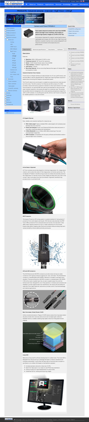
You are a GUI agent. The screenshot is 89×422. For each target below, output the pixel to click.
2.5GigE (14, 56)
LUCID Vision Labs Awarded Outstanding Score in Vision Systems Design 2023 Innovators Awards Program (77, 95)
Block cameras (12, 84)
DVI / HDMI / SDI (14, 74)
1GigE (13, 53)
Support (75, 4)
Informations (61, 419)
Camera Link (13, 70)
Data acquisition (11, 35)
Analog (12, 42)
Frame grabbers (11, 30)
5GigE (13, 58)
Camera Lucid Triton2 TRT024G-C (75, 64)
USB (11, 44)
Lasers (8, 97)
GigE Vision (13, 51)
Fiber (11, 77)
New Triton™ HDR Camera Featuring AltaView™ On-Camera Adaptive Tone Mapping (76, 89)
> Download (71, 35)
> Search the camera (73, 31)
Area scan (11, 40)
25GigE (14, 63)
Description (26, 49)
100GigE (14, 67)
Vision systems (10, 28)
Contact (73, 1)
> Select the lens (72, 33)
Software (9, 102)
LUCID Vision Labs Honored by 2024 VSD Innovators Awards (77, 77)
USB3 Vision (13, 47)
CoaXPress (13, 72)
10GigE (14, 60)
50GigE (14, 65)
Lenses (8, 93)
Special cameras (12, 90)
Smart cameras (12, 81)
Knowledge (66, 4)
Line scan (10, 79)
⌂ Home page (17, 419)
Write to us (10, 113)
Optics (8, 100)
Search (78, 1)
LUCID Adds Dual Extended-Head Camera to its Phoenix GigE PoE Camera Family (77, 74)
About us (32, 4)
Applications (49, 4)
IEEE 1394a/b (13, 49)
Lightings (9, 95)
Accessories (10, 104)
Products (40, 4)
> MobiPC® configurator (74, 29)
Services (58, 4)
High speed (11, 86)
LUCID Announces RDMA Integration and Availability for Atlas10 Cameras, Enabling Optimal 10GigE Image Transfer (77, 82)
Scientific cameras (13, 88)
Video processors (11, 33)
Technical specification (39, 49)
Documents (51, 49)
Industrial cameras (11, 37)
